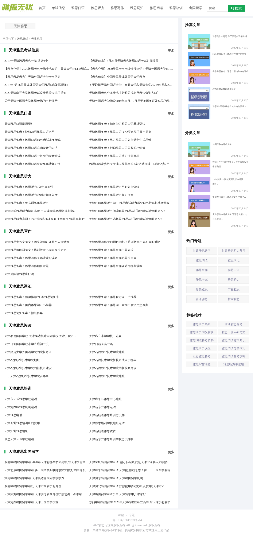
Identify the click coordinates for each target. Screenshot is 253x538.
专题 (132, 515)
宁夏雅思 (234, 289)
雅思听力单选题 (233, 364)
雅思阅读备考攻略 (233, 356)
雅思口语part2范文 (233, 332)
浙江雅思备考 (233, 324)
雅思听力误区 (202, 348)
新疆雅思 (202, 289)
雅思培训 (176, 8)
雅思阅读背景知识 (233, 340)
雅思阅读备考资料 (202, 340)
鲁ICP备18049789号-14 (127, 520)
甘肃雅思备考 (202, 250)
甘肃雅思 (234, 299)
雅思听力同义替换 (202, 332)
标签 (121, 515)
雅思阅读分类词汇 (233, 348)
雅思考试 (202, 279)
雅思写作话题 (202, 364)
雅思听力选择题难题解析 (212, 94)
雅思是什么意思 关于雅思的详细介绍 (217, 41)
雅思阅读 (156, 8)
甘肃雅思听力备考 (233, 250)
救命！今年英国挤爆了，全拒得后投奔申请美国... (218, 167)
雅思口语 (78, 8)
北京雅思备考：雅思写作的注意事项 (217, 59)
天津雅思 (20, 26)
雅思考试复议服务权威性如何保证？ (217, 111)
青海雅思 (202, 299)
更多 (171, 51)
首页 (42, 8)
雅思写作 (117, 8)
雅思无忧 (22, 38)
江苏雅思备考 (202, 356)
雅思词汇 (137, 8)
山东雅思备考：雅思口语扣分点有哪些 (218, 76)
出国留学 (195, 8)
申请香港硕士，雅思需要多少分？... (217, 202)
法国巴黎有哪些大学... (210, 149)
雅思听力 (97, 8)
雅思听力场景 (202, 324)
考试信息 (58, 8)
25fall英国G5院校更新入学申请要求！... (215, 184)
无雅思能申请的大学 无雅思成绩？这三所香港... (217, 219)
